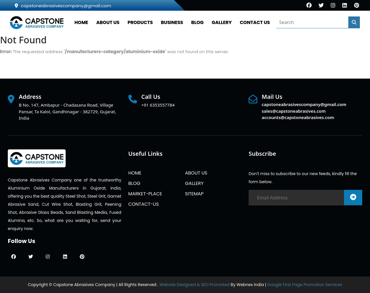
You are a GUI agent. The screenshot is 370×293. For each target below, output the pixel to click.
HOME (81, 22)
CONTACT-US (143, 204)
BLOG (197, 22)
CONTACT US (255, 22)
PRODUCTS (140, 22)
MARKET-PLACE (145, 193)
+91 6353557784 (158, 105)
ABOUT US (107, 22)
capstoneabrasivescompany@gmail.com (63, 6)
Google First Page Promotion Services (304, 285)
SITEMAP (194, 193)
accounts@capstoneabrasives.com (298, 117)
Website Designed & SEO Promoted (194, 285)
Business (172, 22)
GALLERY (222, 22)
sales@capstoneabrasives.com (293, 111)
